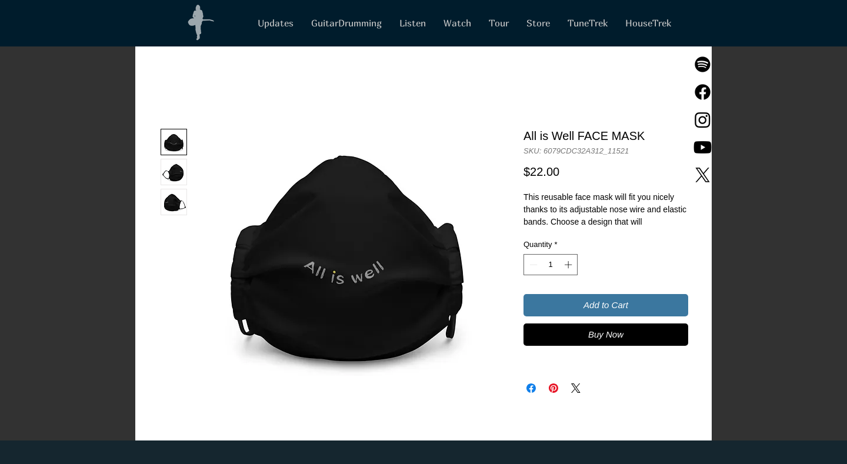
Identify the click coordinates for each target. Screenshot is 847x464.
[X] (702, 175)
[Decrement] (532, 265)
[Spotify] (702, 64)
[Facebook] (702, 92)
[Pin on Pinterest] (553, 388)
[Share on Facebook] (531, 388)
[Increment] (569, 265)
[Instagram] (702, 119)
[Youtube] (702, 147)
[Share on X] (576, 388)
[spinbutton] (550, 265)
